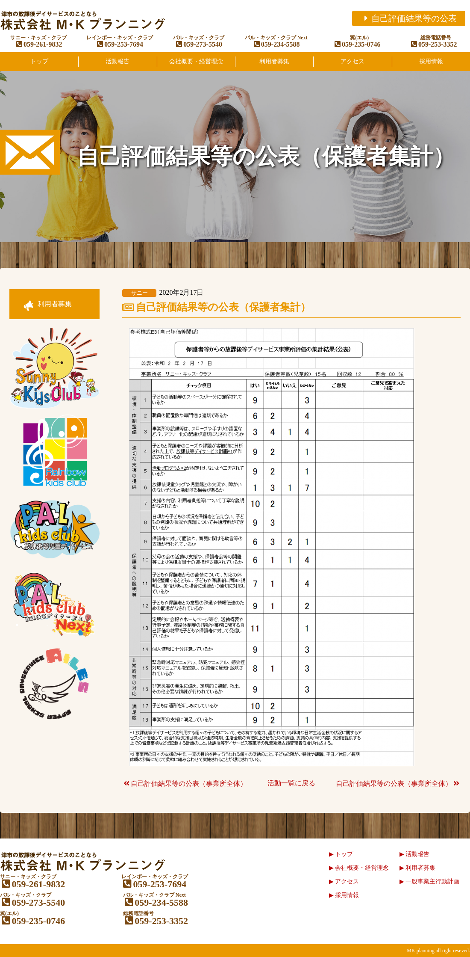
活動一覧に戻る (291, 783)
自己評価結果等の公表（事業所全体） (184, 783)
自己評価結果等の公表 (409, 18)
